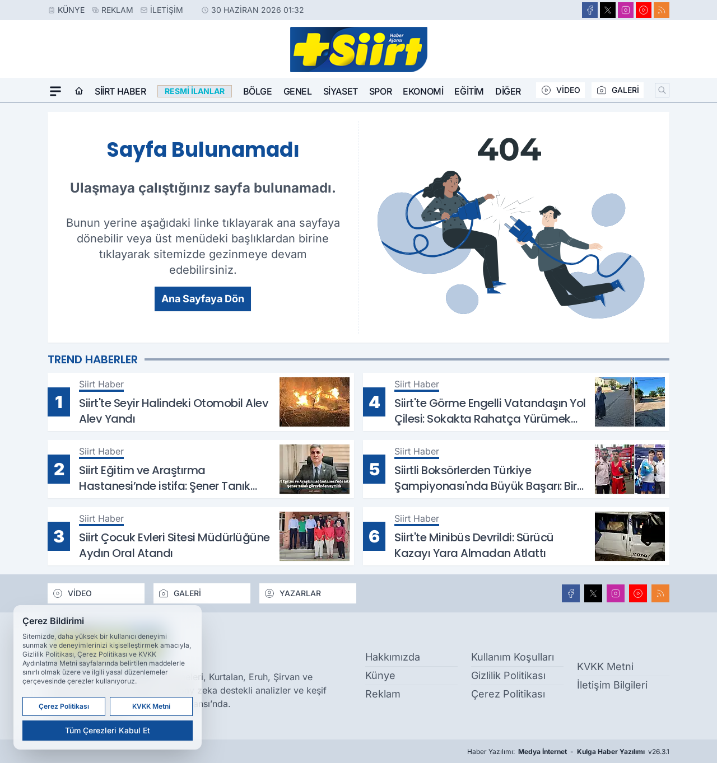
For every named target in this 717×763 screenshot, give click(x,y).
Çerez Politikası (508, 694)
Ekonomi (423, 91)
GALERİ (617, 90)
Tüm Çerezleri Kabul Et (107, 730)
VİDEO (560, 90)
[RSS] (661, 10)
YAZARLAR (292, 593)
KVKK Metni (605, 666)
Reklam (117, 10)
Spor (380, 91)
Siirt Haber (120, 91)
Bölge (257, 91)
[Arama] (662, 90)
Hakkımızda (392, 657)
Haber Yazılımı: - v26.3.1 (568, 751)
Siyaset (340, 91)
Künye (71, 10)
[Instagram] (626, 10)
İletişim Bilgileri (612, 685)
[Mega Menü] (55, 91)
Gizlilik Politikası (508, 675)
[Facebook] (590, 10)
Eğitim (469, 91)
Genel (297, 91)
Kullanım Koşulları (512, 657)
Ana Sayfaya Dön (202, 299)
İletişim (166, 10)
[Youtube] (643, 10)
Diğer (508, 91)
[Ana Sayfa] (79, 91)
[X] (608, 10)
